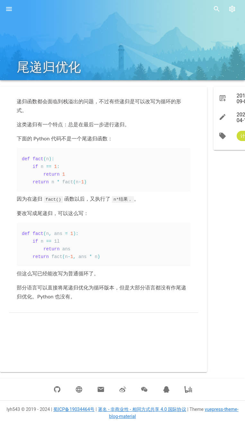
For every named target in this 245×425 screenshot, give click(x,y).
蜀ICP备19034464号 (73, 409)
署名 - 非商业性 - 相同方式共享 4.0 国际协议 (142, 409)
